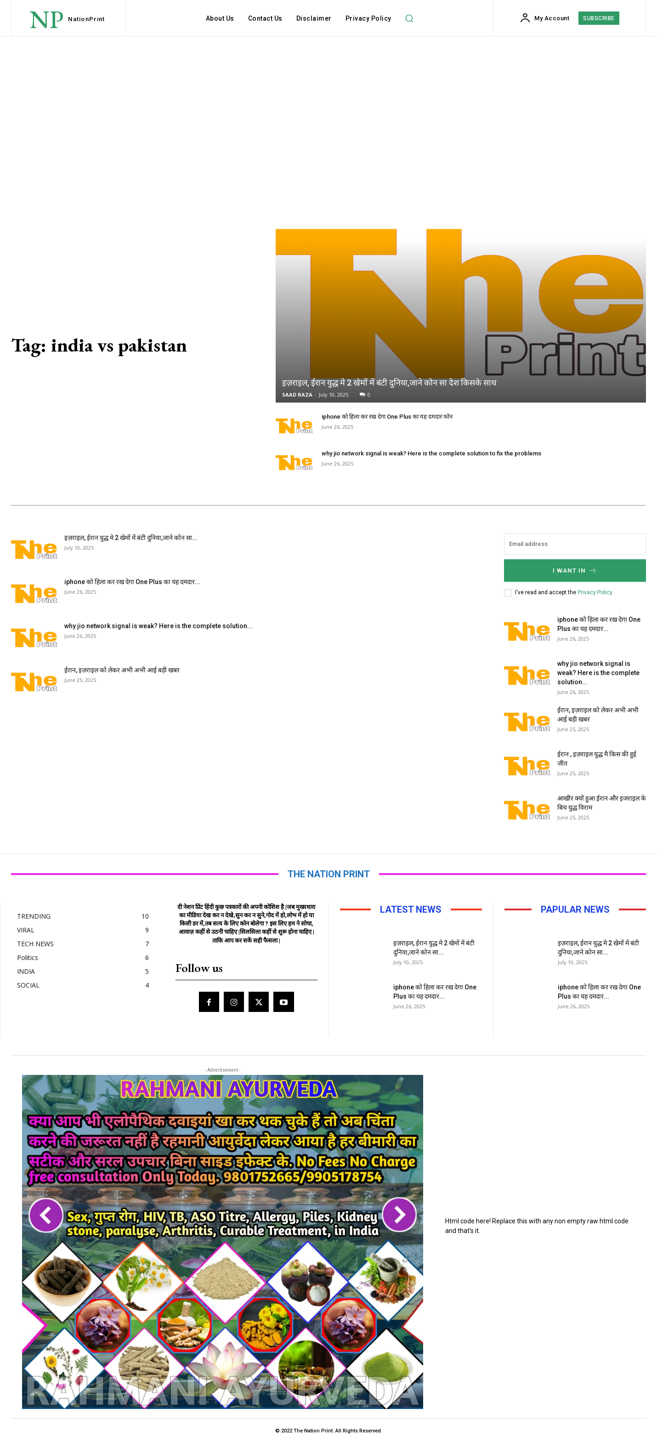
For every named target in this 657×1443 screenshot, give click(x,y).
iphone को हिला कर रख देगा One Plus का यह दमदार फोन (387, 416)
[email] (575, 544)
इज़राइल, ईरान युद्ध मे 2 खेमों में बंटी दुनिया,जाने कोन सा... (131, 537)
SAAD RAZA (297, 394)
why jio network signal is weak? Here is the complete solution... (158, 626)
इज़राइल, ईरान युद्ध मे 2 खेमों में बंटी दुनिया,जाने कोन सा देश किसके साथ (389, 382)
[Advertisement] (328, 105)
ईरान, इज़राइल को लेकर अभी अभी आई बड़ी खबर (122, 670)
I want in (575, 570)
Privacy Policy (595, 592)
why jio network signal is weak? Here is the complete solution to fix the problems (431, 453)
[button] (409, 18)
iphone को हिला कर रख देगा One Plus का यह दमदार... (132, 581)
